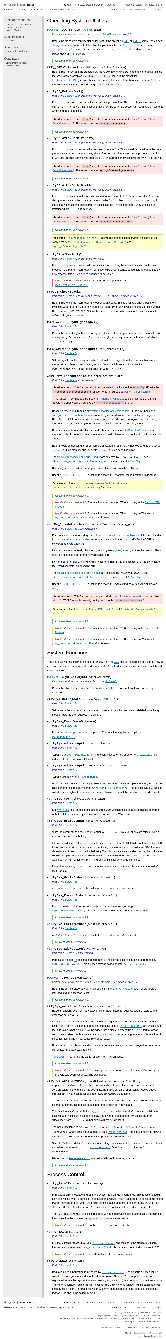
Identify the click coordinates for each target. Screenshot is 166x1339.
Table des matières (17, 20)
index (159, 4)
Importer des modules (16, 51)
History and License (134, 1321)
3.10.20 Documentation (90, 4)
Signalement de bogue (16, 63)
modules (149, 4)
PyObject (52, 29)
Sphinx (153, 1336)
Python (11, 4)
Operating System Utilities (61, 9)
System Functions (14, 27)
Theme (118, 9)
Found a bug (155, 1333)
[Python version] (69, 4)
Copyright (121, 1313)
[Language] (39, 4)
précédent (128, 4)
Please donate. (155, 1327)
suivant (139, 4)
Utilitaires (40, 9)
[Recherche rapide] (141, 9)
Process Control (13, 30)
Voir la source (12, 66)
